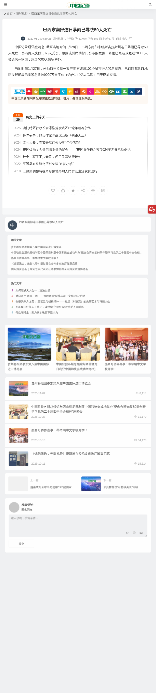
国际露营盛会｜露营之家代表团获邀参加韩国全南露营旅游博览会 (64, 255)
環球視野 (22, 13)
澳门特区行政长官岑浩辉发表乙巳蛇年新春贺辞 (52, 128)
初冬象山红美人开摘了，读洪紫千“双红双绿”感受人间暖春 (64, 283)
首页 (10, 13)
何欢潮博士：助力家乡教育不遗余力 (57, 286)
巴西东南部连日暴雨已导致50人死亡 (52, 222)
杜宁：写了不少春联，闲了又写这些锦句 (47, 156)
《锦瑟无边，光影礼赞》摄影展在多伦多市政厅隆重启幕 (61, 253)
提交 (38, 538)
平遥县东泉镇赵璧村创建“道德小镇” (44, 164)
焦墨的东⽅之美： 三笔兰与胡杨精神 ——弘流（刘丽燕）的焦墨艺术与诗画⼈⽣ (70, 280)
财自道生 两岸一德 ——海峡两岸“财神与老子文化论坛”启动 (64, 278)
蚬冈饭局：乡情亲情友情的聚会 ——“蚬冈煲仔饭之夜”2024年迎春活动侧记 (72, 149)
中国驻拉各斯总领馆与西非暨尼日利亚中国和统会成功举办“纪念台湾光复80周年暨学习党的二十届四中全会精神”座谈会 (79, 247)
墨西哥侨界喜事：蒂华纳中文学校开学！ (56, 250)
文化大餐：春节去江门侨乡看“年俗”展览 (47, 142)
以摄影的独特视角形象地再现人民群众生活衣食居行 (56, 171)
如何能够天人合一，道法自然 (55, 275)
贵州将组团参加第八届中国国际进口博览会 (57, 245)
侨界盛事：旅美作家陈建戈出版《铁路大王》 (51, 135)
